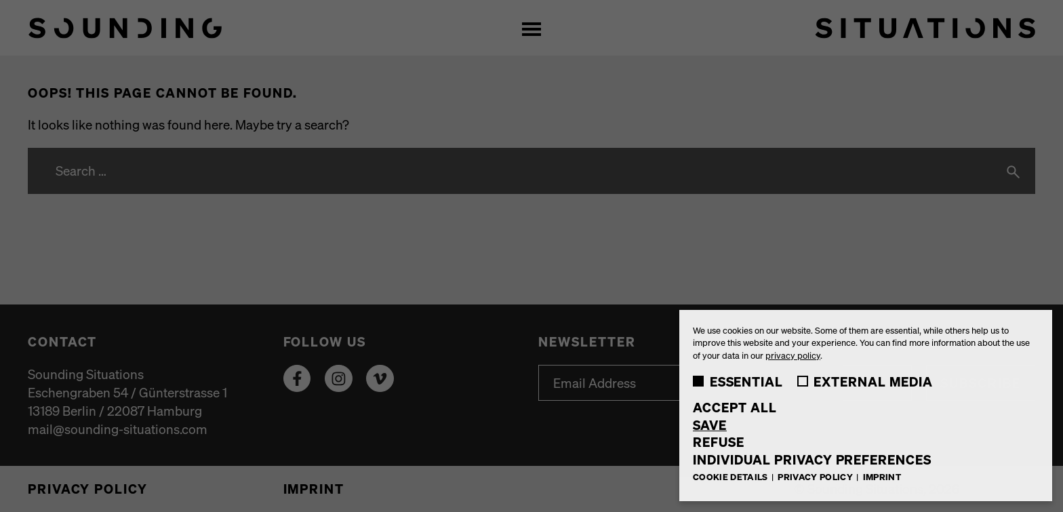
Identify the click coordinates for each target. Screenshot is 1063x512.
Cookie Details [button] (731, 476)
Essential (738, 381)
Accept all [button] (735, 407)
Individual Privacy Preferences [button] (812, 459)
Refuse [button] (718, 441)
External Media (865, 381)
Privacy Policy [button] (816, 476)
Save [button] (710, 424)
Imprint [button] (882, 476)
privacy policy (792, 355)
